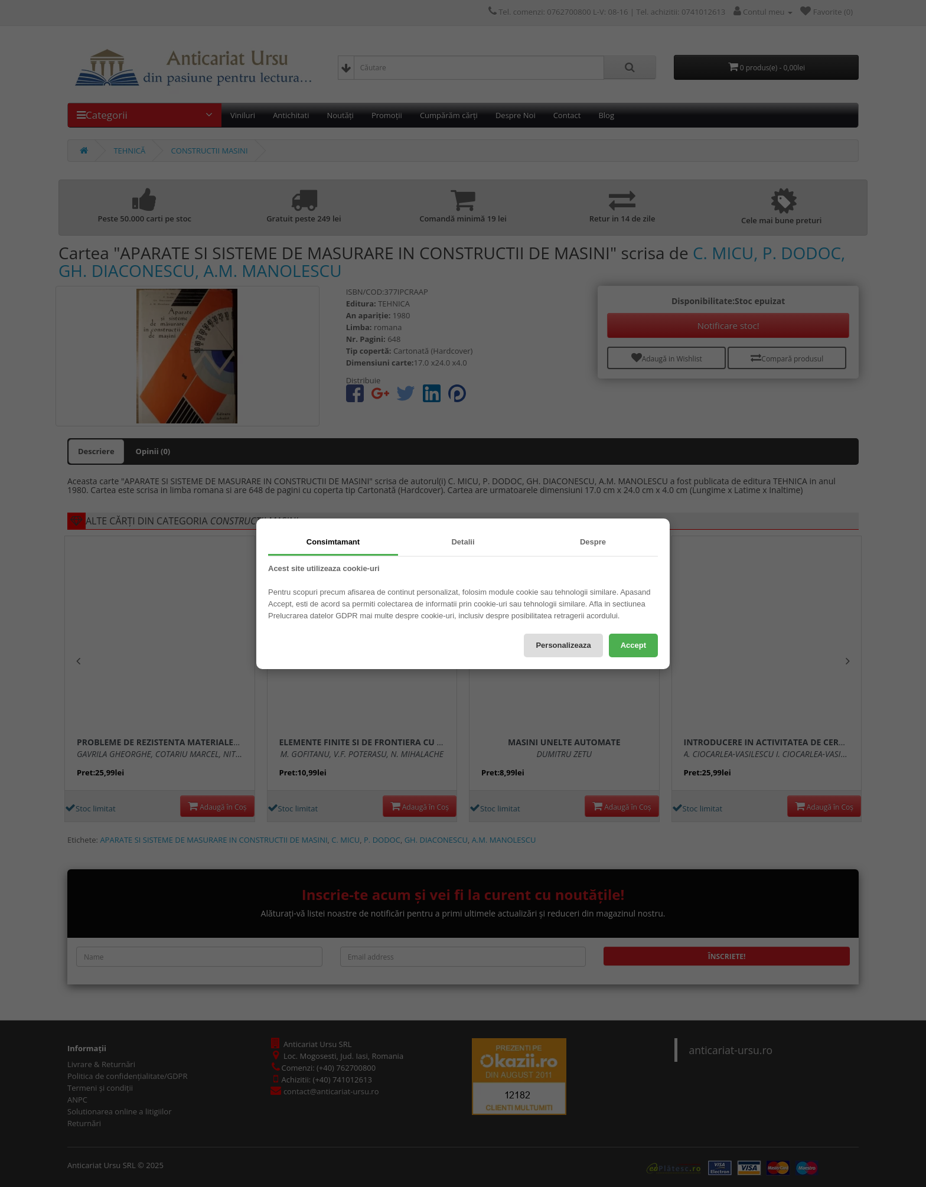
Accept (633, 645)
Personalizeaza (563, 645)
